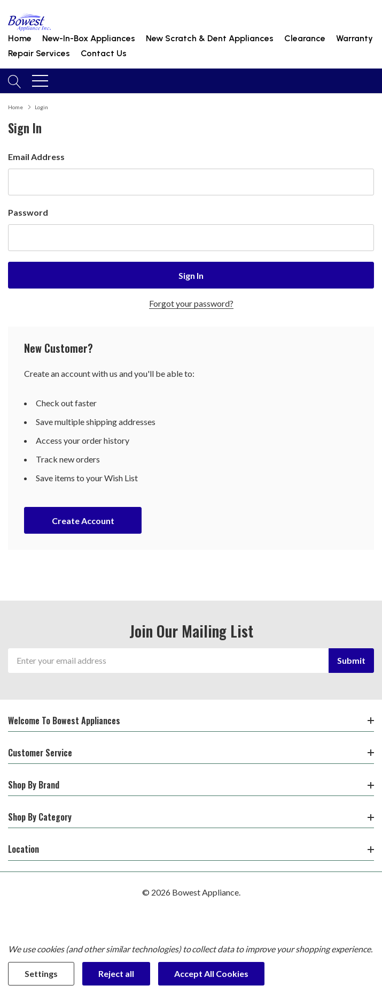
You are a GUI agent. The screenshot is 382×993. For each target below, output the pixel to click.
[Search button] (14, 80)
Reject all (116, 973)
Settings (41, 973)
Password (28, 212)
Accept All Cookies (211, 973)
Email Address (36, 156)
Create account (83, 521)
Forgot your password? (191, 303)
